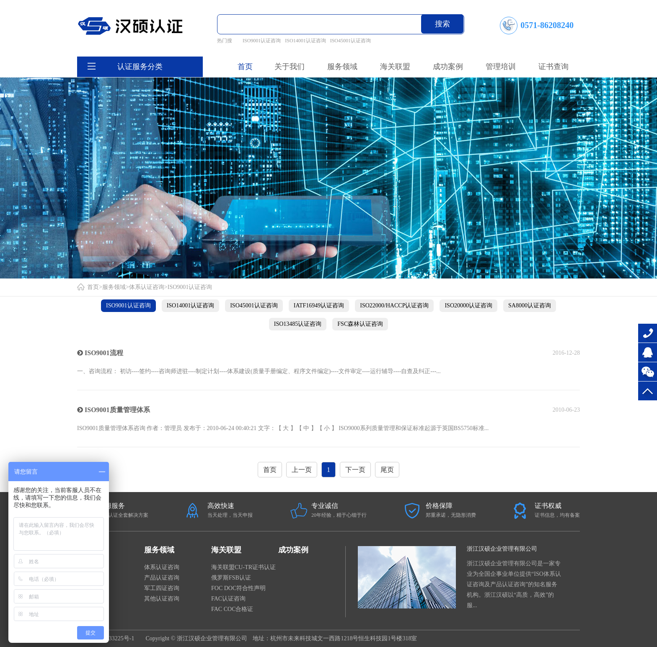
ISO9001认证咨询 (262, 41)
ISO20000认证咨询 (468, 305)
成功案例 (293, 550)
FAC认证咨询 (228, 598)
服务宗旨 (89, 598)
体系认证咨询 (146, 287)
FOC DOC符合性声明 (238, 588)
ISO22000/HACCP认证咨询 (394, 305)
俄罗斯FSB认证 (231, 578)
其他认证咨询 (161, 598)
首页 (245, 66)
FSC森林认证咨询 (360, 324)
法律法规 (89, 578)
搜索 (442, 24)
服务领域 (114, 287)
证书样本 (89, 588)
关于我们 (92, 550)
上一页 (302, 469)
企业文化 (89, 609)
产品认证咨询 (161, 578)
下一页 (355, 469)
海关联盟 (226, 550)
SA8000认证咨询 (529, 305)
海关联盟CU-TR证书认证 (243, 567)
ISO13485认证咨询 (298, 324)
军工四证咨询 (161, 588)
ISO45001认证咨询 (350, 41)
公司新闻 (89, 567)
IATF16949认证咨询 (319, 305)
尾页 (387, 469)
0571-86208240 (647, 333)
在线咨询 (647, 352)
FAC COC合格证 (232, 609)
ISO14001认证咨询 (305, 41)
